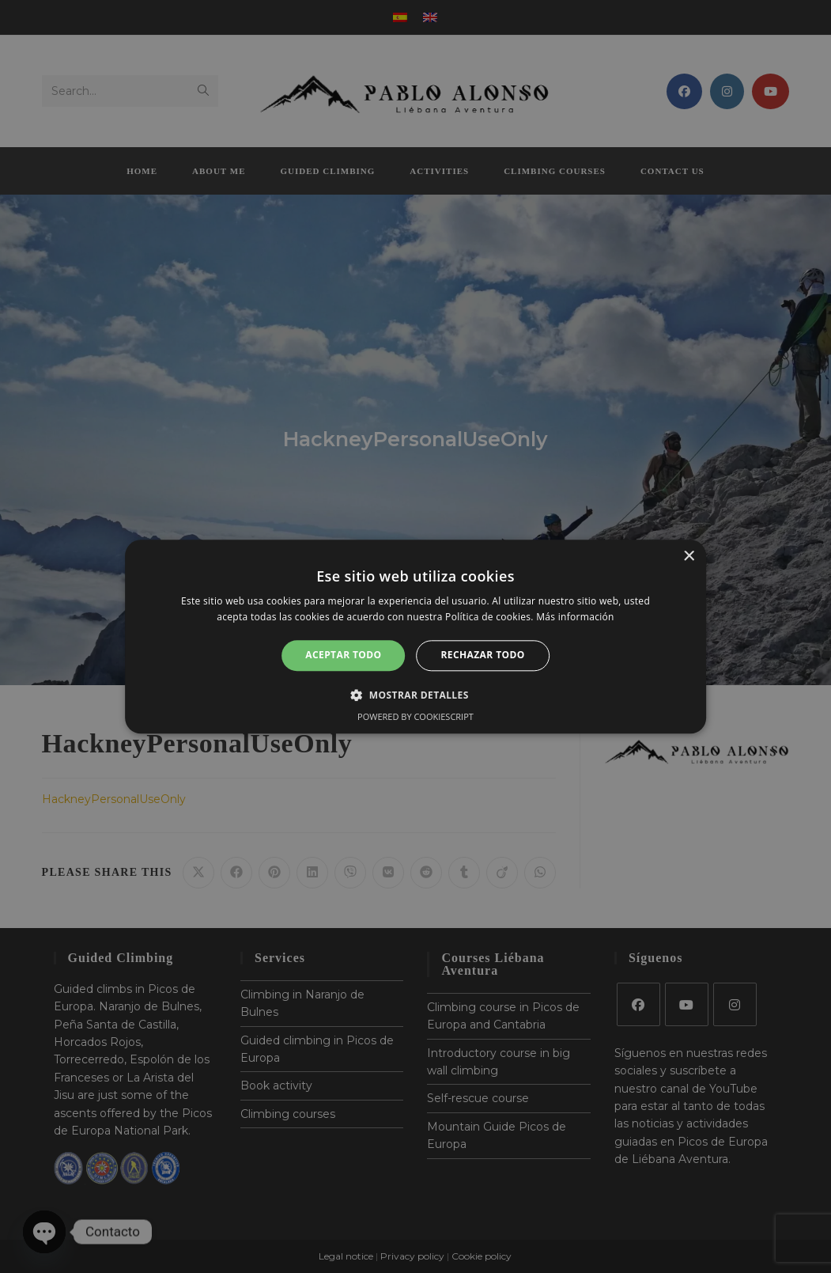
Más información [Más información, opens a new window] (575, 616)
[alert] (415, 636)
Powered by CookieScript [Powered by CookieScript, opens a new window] (415, 716)
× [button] (688, 557)
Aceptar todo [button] (343, 655)
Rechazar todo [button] (483, 655)
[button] (415, 695)
